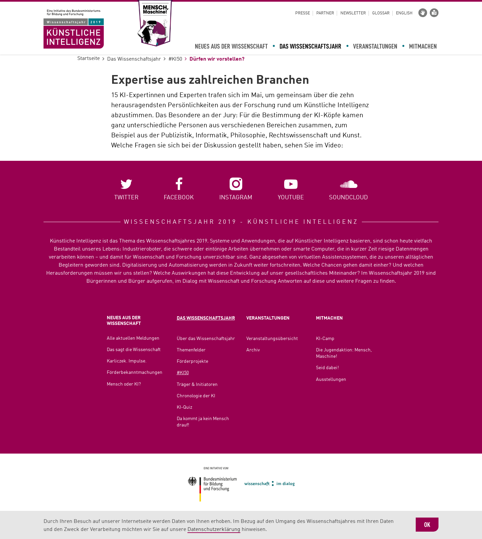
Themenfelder (191, 350)
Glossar (381, 13)
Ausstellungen (331, 379)
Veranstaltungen (375, 47)
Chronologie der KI (196, 396)
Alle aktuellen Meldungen (133, 338)
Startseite (88, 58)
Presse (302, 13)
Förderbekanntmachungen (134, 372)
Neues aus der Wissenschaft (231, 47)
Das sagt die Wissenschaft (134, 349)
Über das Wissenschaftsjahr (206, 338)
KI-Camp (325, 338)
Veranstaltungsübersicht (272, 338)
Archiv (253, 350)
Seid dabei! (327, 367)
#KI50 (175, 59)
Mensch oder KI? (124, 384)
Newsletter (353, 13)
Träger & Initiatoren (197, 384)
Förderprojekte (192, 361)
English (404, 13)
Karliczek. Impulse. (127, 361)
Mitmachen (423, 47)
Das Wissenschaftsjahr (310, 47)
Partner (325, 13)
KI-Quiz (184, 407)
